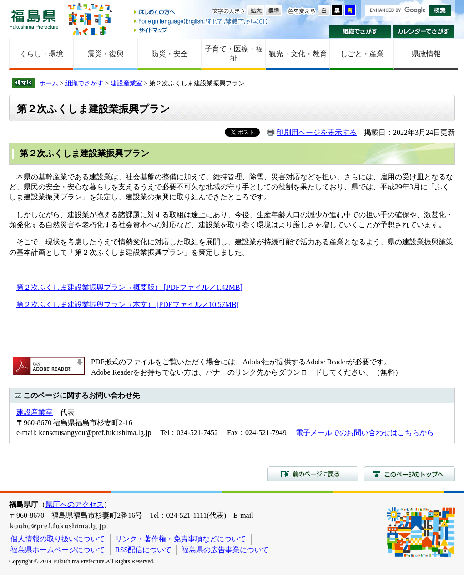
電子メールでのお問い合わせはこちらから (365, 432)
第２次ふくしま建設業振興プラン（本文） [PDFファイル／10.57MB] (127, 304)
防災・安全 (169, 54)
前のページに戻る (312, 473)
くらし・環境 (41, 54)
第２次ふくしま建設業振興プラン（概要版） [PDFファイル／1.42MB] (129, 287)
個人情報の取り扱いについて (57, 539)
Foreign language (201, 21)
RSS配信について (143, 550)
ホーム (48, 83)
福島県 (34, 19)
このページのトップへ (409, 473)
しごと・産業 (362, 54)
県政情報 (426, 54)
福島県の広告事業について (225, 550)
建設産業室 (126, 83)
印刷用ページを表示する (317, 132)
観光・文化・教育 (298, 54)
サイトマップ (201, 29)
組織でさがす (360, 31)
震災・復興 (105, 54)
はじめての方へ (201, 12)
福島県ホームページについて (57, 550)
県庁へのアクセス (74, 504)
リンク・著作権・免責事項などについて (180, 539)
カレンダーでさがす (424, 31)
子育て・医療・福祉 (234, 53)
